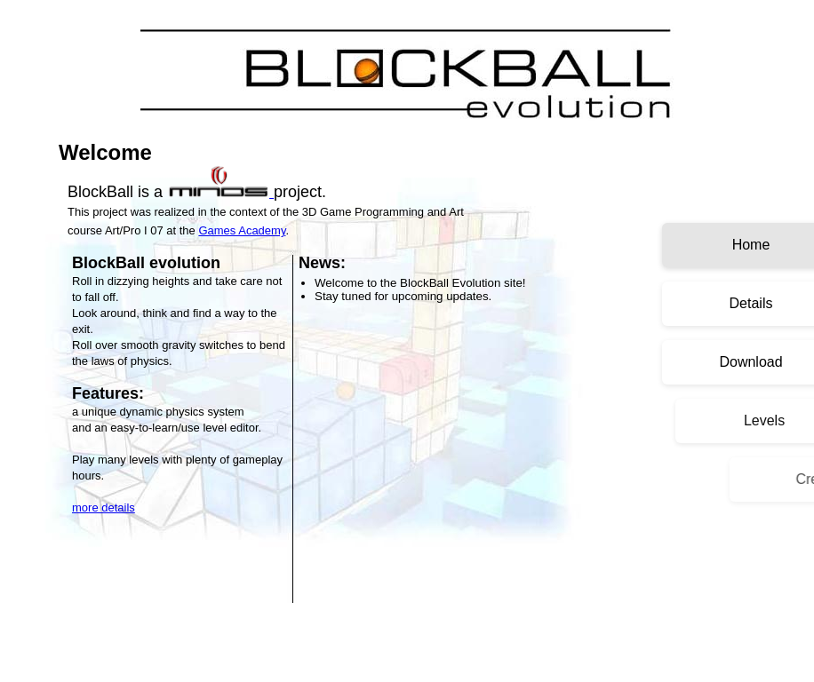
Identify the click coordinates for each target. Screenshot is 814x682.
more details (103, 507)
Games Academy (241, 230)
